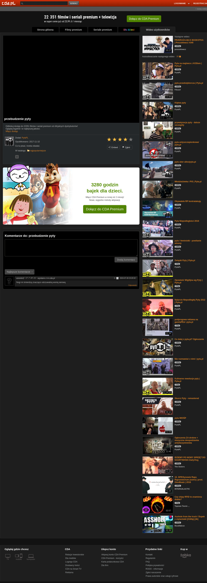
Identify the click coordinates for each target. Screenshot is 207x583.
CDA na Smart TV (73, 569)
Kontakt (149, 554)
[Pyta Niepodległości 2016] (157, 228)
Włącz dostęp (12, 131)
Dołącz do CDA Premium (105, 209)
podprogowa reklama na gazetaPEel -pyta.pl (186, 320)
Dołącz (144, 18)
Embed (113, 147)
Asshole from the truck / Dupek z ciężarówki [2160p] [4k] (190, 517)
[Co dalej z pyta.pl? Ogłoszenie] (157, 346)
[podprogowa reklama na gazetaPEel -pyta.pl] (157, 326)
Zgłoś (126, 147)
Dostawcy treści (72, 565)
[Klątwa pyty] (157, 110)
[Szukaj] (44, 3)
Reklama (69, 572)
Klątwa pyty (180, 103)
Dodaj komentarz (126, 259)
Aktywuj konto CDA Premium (114, 554)
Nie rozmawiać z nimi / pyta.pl (189, 359)
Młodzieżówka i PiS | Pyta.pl (188, 181)
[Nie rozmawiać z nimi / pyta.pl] (157, 366)
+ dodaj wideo (201, 9)
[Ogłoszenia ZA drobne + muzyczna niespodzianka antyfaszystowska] (157, 445)
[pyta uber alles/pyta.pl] (157, 169)
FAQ (148, 562)
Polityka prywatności (155, 565)
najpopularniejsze (38, 150)
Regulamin (150, 558)
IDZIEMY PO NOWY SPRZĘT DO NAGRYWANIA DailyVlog (190, 458)
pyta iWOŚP (180, 418)
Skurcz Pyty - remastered (187, 398)
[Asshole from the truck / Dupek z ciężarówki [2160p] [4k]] (157, 524)
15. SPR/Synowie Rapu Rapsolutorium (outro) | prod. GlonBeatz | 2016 (189, 479)
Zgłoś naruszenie (153, 572)
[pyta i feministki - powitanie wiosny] (157, 248)
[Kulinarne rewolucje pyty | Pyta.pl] (157, 386)
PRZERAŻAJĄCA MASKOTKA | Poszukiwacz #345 (189, 41)
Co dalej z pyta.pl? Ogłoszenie (189, 339)
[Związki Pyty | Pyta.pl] (157, 267)
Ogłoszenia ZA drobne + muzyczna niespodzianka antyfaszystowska (187, 440)
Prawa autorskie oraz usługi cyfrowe (162, 576)
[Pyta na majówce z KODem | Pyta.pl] (157, 70)
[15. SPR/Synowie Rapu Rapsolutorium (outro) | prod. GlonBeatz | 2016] (157, 484)
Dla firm (104, 565)
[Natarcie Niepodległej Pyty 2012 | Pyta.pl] (157, 307)
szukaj (74, 3)
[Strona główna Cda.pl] (9, 3)
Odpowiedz (132, 285)
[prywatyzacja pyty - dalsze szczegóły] (157, 129)
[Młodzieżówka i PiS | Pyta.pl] (157, 189)
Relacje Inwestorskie (74, 554)
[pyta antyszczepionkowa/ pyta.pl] (157, 149)
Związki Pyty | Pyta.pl (185, 260)
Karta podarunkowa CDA (112, 562)
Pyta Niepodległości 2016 (187, 221)
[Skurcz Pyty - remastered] (157, 405)
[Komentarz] (71, 247)
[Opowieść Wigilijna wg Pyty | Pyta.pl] (157, 287)
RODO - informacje (154, 569)
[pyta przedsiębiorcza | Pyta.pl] (157, 90)
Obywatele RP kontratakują (188, 201)
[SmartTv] (21, 561)
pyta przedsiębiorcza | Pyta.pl (189, 83)
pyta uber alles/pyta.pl (185, 162)
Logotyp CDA (71, 562)
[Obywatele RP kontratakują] (157, 208)
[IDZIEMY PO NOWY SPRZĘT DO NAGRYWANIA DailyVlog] (157, 464)
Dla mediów (70, 558)
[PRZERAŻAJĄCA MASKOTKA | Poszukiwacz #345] (157, 44)
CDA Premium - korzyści (112, 558)
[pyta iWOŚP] (157, 425)
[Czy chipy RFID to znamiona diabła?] (157, 504)
